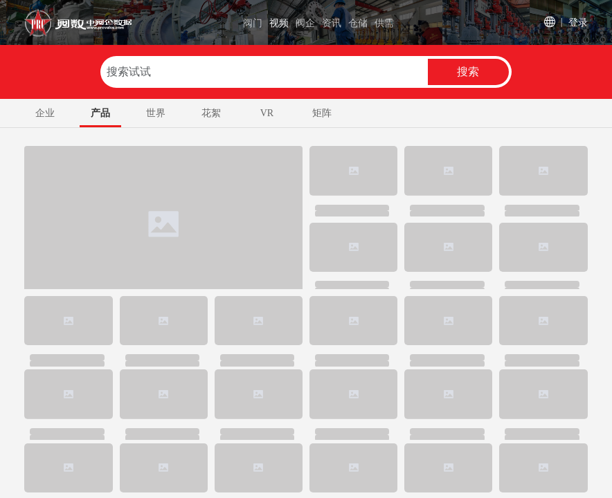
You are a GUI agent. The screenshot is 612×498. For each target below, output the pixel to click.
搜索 (468, 71)
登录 (578, 22)
